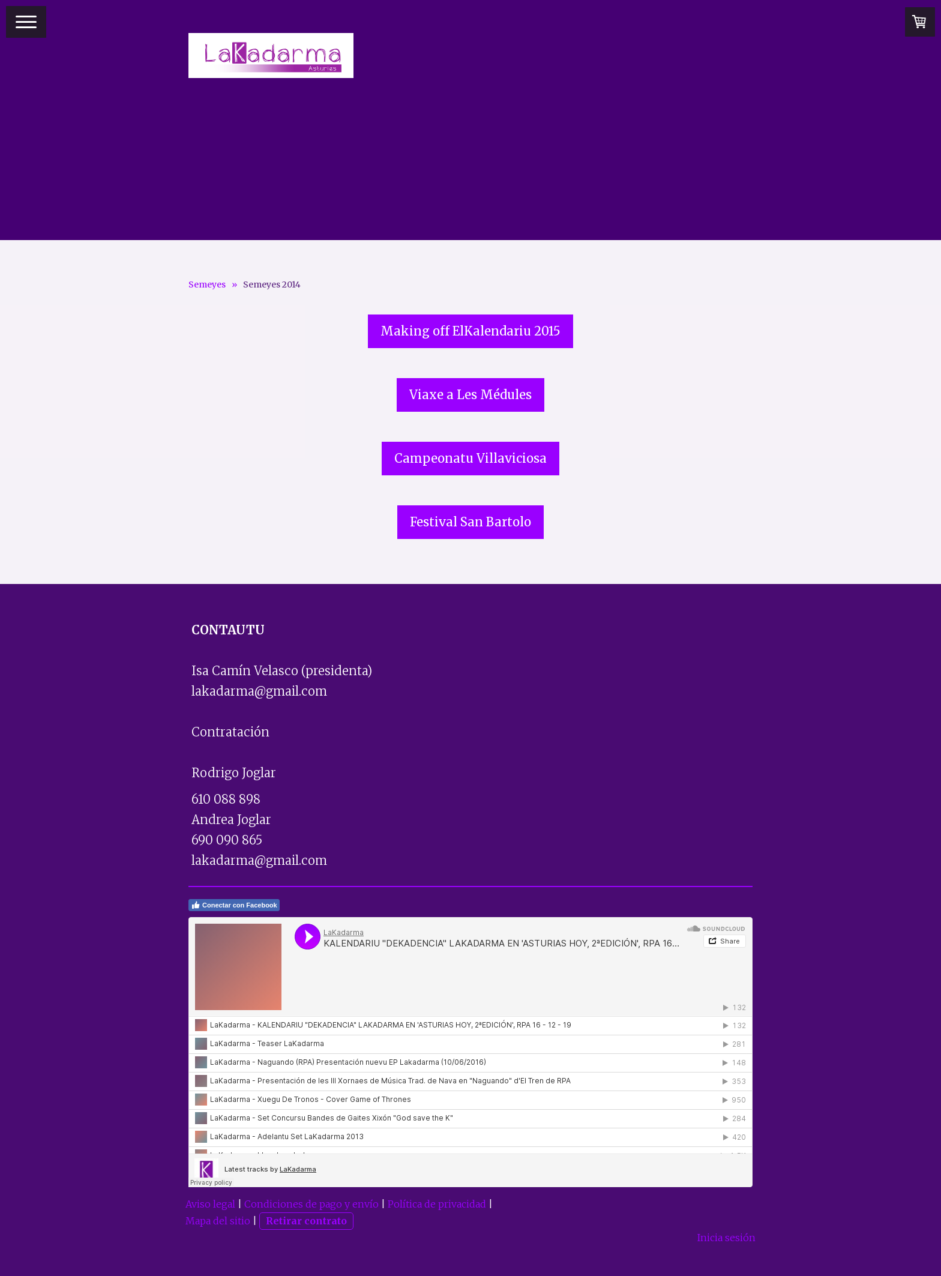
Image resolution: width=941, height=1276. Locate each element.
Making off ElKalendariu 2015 (470, 331)
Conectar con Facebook (234, 905)
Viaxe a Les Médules (470, 394)
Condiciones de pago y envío (311, 1204)
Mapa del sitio (217, 1221)
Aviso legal (210, 1204)
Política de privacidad (437, 1204)
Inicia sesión (726, 1238)
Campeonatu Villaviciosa (470, 458)
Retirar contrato (306, 1221)
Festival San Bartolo (470, 521)
